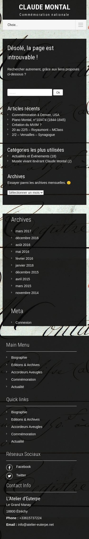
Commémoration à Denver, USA (35, 115)
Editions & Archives (25, 365)
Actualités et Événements (30, 156)
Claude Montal (44, 7)
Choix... (13, 25)
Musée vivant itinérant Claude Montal (39, 161)
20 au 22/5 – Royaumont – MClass (37, 130)
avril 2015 (23, 279)
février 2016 (24, 258)
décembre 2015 (27, 272)
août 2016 (23, 245)
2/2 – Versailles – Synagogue (33, 135)
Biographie (19, 357)
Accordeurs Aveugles (26, 372)
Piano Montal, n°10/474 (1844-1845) (39, 120)
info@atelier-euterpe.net (36, 524)
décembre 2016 (27, 238)
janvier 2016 (25, 265)
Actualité (17, 387)
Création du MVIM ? (27, 125)
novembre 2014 (27, 293)
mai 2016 (22, 252)
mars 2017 (23, 231)
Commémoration (23, 379)
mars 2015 (23, 286)
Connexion (24, 322)
